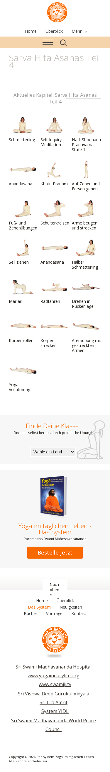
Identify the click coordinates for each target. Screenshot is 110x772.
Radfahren (54, 291)
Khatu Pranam (54, 173)
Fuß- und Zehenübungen (23, 215)
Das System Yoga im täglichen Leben (57, 11)
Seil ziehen (23, 252)
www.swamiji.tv (55, 684)
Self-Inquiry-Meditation (54, 132)
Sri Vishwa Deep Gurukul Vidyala (53, 693)
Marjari (23, 291)
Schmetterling (23, 129)
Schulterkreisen (54, 213)
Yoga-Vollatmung (23, 377)
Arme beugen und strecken (86, 215)
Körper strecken (54, 332)
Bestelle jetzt (55, 552)
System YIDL (55, 711)
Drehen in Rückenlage (86, 293)
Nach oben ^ (54, 589)
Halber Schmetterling (86, 254)
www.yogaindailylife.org (53, 675)
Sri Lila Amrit (53, 702)
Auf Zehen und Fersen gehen (86, 176)
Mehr (77, 31)
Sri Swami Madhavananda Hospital (54, 667)
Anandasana (23, 173)
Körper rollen (23, 330)
